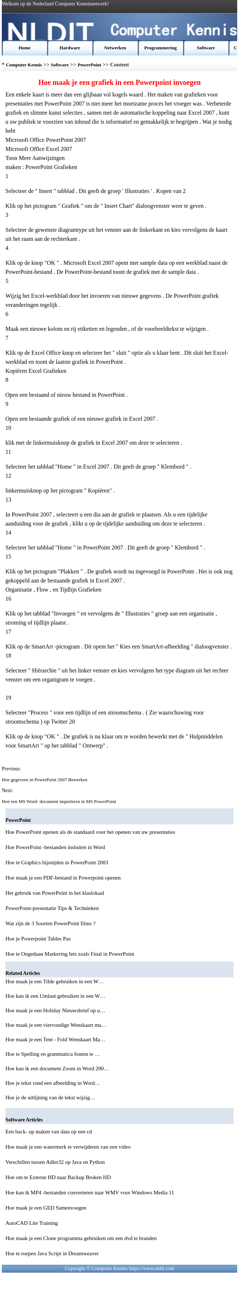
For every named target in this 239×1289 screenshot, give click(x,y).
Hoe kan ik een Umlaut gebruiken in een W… (55, 996)
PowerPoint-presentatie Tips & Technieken (52, 908)
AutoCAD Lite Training (31, 1223)
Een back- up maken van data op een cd (48, 1131)
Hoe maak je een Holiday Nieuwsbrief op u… (55, 1010)
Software (206, 47)
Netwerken (115, 47)
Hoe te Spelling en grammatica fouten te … (52, 1054)
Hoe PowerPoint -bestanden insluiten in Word (55, 847)
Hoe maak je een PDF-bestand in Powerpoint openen (63, 878)
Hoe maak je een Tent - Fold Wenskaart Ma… (55, 1039)
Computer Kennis (24, 64)
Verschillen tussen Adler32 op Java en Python (55, 1162)
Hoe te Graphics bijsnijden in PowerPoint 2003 (56, 862)
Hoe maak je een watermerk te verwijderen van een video (68, 1147)
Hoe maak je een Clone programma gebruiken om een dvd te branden (81, 1238)
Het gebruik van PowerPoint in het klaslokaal (54, 893)
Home (24, 47)
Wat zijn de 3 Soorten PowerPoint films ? (50, 923)
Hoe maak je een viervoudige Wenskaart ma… (56, 1025)
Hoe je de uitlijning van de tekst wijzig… (50, 1097)
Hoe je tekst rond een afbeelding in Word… (52, 1083)
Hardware (69, 47)
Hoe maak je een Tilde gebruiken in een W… (54, 981)
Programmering (160, 47)
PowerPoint (89, 64)
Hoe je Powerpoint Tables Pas (37, 939)
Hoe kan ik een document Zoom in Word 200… (57, 1068)
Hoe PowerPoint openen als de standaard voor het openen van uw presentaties (90, 832)
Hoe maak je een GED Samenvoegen (45, 1208)
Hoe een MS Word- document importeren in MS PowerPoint (59, 801)
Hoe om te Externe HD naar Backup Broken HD (58, 1177)
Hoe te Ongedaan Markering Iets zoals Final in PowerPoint (69, 954)
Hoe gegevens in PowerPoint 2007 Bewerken (45, 779)
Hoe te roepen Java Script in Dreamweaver (52, 1253)
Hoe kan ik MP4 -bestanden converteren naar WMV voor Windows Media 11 (89, 1192)
